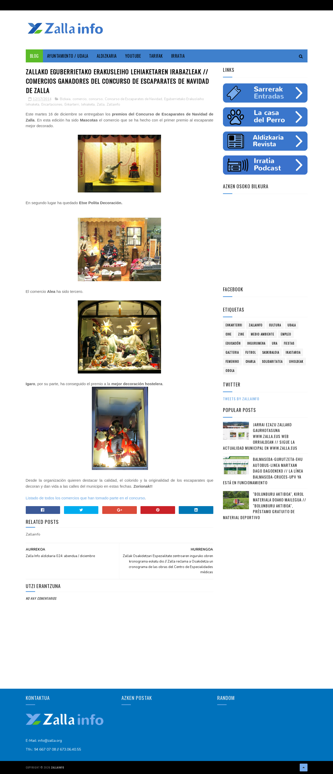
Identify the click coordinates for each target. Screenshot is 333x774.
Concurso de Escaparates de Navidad (133, 99)
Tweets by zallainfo (241, 398)
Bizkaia (65, 99)
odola (230, 371)
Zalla (101, 104)
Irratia (178, 56)
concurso (96, 99)
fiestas (289, 343)
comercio (80, 99)
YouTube (133, 56)
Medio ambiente (262, 334)
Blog (34, 56)
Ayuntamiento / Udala (67, 56)
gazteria (232, 352)
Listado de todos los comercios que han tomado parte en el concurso (85, 498)
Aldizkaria (107, 56)
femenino (232, 361)
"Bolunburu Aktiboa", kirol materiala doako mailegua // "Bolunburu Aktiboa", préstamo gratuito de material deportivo (264, 505)
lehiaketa (88, 104)
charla (250, 361)
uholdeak (296, 361)
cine (229, 334)
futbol (250, 352)
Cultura (275, 325)
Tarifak (156, 56)
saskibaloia (270, 352)
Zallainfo (113, 104)
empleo (286, 334)
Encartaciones (51, 104)
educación (233, 343)
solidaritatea (272, 361)
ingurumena (256, 343)
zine (241, 334)
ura (274, 343)
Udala (291, 325)
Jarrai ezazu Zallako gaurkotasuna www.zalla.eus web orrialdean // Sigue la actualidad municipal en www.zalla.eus (260, 436)
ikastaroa (293, 352)
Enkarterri (72, 104)
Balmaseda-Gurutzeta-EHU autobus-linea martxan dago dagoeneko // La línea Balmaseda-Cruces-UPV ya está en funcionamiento (263, 470)
